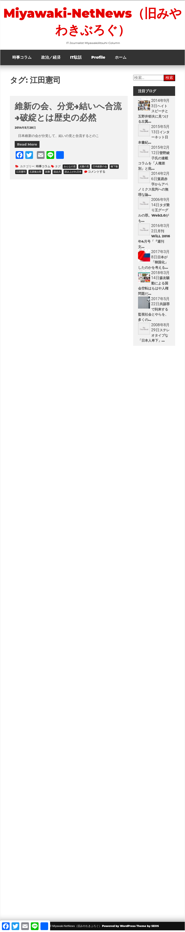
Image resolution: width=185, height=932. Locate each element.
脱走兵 (57, 173)
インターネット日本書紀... (154, 138)
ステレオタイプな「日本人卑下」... (154, 336)
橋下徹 (114, 167)
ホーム (120, 58)
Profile (98, 58)
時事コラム (22, 58)
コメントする (96, 173)
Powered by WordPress (119, 927)
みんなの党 (70, 167)
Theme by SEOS (147, 927)
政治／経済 (50, 58)
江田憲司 (21, 173)
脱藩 (47, 173)
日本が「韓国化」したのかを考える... (153, 263)
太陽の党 (84, 167)
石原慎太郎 (35, 173)
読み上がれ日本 (73, 173)
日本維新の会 (99, 167)
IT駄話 (76, 58)
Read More (27, 146)
